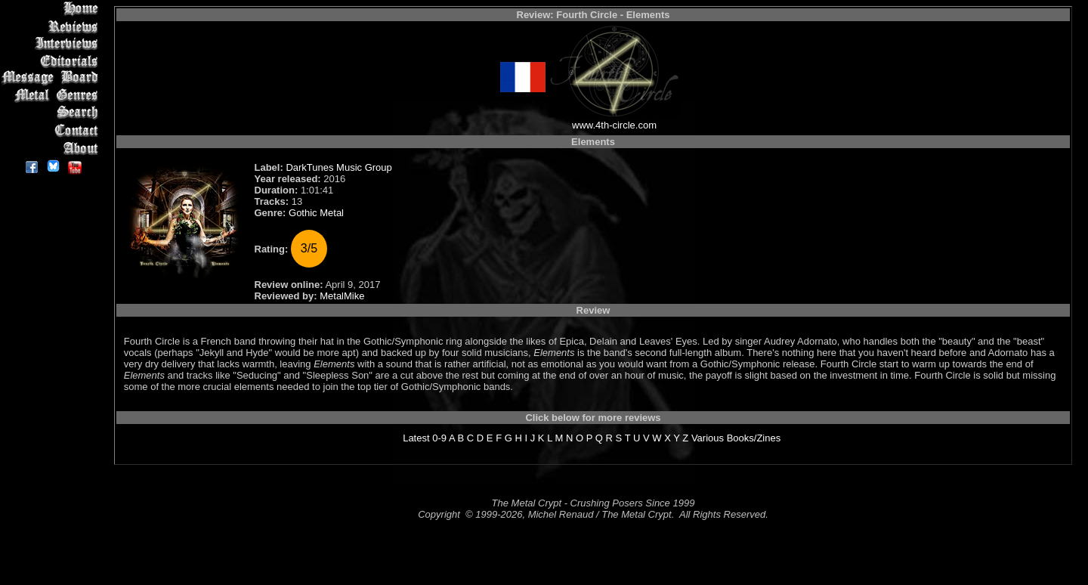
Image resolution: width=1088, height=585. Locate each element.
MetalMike (342, 296)
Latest (416, 438)
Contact (53, 130)
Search (53, 113)
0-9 (439, 438)
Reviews (53, 26)
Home (53, 8)
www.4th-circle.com (614, 125)
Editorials (53, 61)
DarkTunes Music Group (338, 167)
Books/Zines (754, 438)
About (53, 147)
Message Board (53, 78)
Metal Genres (53, 95)
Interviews (53, 43)
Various (707, 438)
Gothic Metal (316, 212)
